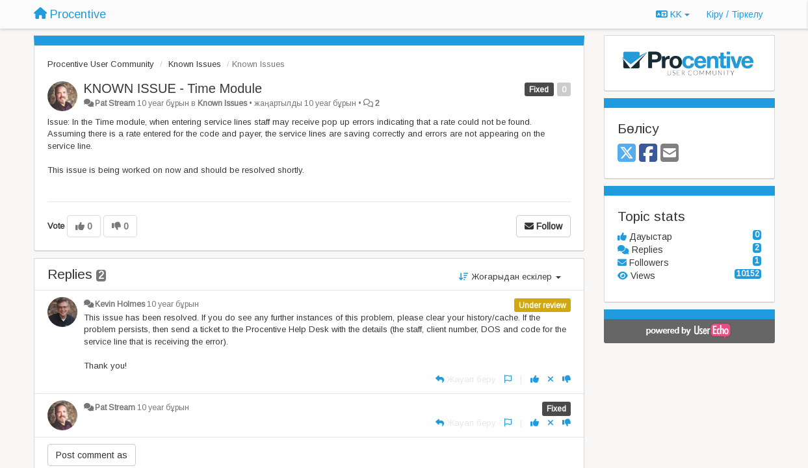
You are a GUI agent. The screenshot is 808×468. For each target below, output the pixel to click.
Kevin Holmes (120, 304)
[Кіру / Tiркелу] (734, 14)
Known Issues (194, 64)
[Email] (669, 153)
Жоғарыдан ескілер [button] (510, 276)
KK (673, 14)
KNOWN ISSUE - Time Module (173, 88)
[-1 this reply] (566, 379)
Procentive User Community (100, 64)
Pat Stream (115, 103)
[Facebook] (648, 153)
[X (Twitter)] (627, 153)
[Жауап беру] (466, 379)
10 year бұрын (173, 304)
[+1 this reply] (534, 379)
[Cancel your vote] (550, 379)
